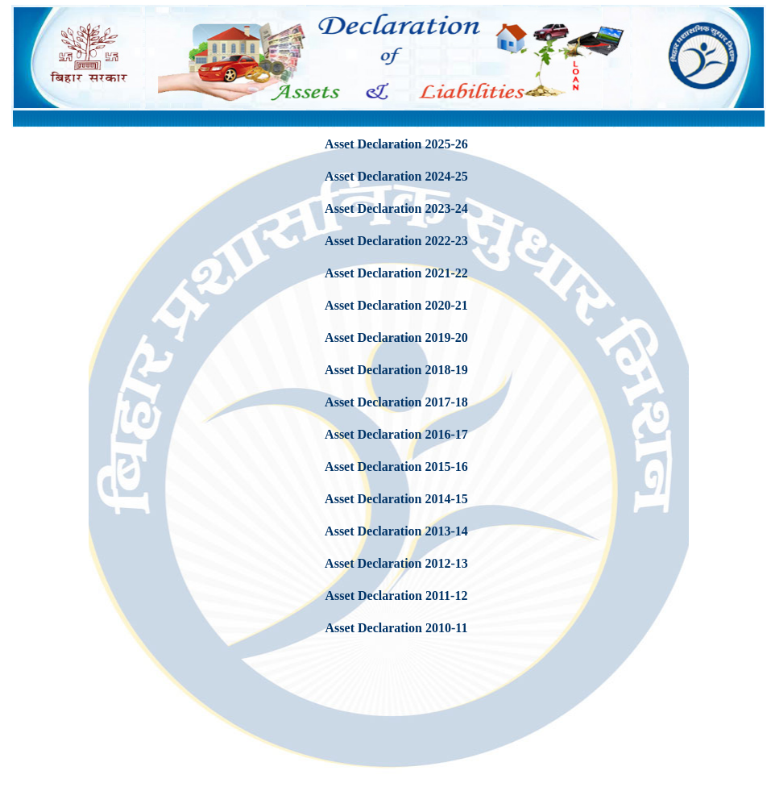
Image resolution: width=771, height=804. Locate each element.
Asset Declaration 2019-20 (396, 337)
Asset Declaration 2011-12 (396, 595)
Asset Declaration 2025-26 (396, 144)
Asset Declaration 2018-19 (396, 370)
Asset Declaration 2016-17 (396, 434)
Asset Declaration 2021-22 (396, 273)
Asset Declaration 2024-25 (396, 176)
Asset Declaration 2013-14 (396, 531)
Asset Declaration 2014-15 (396, 499)
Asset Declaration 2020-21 (396, 305)
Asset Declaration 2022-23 (396, 241)
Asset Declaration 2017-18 (396, 402)
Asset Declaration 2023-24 (396, 208)
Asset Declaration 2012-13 (396, 563)
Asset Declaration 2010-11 (396, 628)
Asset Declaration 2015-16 (396, 466)
